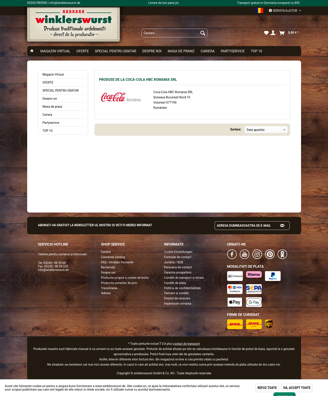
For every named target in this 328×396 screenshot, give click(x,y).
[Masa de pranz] (181, 51)
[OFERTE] (82, 51)
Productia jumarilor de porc (119, 283)
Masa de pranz (53, 106)
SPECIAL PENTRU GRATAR (61, 90)
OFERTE (48, 82)
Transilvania (109, 288)
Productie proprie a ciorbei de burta (125, 277)
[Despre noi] (152, 51)
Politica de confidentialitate (182, 288)
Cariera (47, 114)
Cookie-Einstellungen (178, 252)
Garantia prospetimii (177, 272)
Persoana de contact (178, 267)
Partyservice (51, 122)
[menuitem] (174, 33)
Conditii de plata (175, 283)
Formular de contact (177, 257)
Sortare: (235, 129)
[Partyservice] (233, 51)
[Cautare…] (174, 33)
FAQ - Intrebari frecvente (117, 262)
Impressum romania (177, 303)
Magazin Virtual (53, 74)
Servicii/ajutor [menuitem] (283, 10)
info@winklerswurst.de (53, 270)
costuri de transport (186, 343)
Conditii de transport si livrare (184, 277)
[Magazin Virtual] (55, 51)
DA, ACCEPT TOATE (296, 387)
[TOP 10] (256, 51)
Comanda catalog (113, 257)
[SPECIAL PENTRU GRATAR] (115, 51)
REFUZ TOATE (267, 387)
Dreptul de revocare (177, 298)
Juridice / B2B (173, 262)
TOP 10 (48, 130)
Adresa (106, 293)
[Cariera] (208, 51)
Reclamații (108, 267)
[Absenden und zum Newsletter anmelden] (282, 225)
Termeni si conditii (176, 293)
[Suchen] (202, 33)
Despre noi (50, 98)
